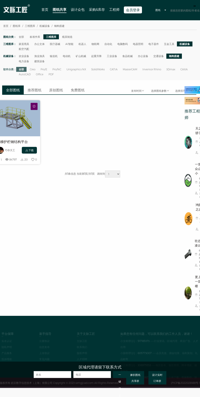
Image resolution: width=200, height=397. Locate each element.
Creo (32, 71)
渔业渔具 (39, 56)
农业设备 (24, 56)
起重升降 (96, 56)
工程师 (114, 9)
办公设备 (143, 56)
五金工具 (169, 44)
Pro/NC (56, 71)
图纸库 (16, 26)
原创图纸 (56, 90)
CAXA (184, 71)
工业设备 (112, 56)
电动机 (67, 56)
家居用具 (24, 44)
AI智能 (69, 44)
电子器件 (153, 44)
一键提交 (119, 375)
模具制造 (67, 36)
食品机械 (127, 56)
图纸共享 (59, 9)
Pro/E (44, 71)
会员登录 (133, 10)
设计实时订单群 (157, 377)
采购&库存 (97, 9)
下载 (29, 152)
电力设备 (24, 61)
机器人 (82, 44)
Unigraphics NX (76, 71)
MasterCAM (130, 71)
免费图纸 (78, 90)
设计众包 (78, 9)
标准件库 (35, 36)
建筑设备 (39, 61)
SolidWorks (98, 71)
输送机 (54, 56)
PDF (51, 76)
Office (39, 76)
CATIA (114, 71)
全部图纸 (13, 90)
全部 (21, 36)
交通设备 (158, 56)
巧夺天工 (10, 152)
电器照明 (138, 44)
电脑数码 (122, 44)
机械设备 (185, 44)
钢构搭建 (174, 56)
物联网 (95, 44)
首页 (44, 9)
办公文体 (39, 44)
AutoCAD (25, 76)
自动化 (108, 44)
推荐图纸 (34, 90)
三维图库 (51, 36)
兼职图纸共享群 (135, 377)
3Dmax (170, 71)
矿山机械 (81, 56)
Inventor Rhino (151, 71)
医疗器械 (55, 44)
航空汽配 (24, 49)
